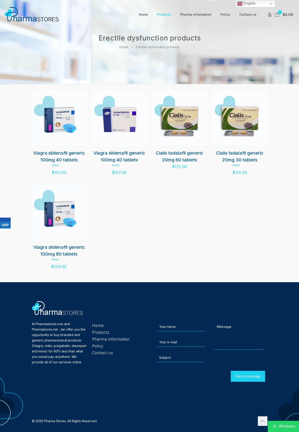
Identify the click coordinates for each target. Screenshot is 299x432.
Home (123, 47)
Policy (97, 346)
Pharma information (111, 339)
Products (100, 332)
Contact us (102, 352)
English (246, 3)
